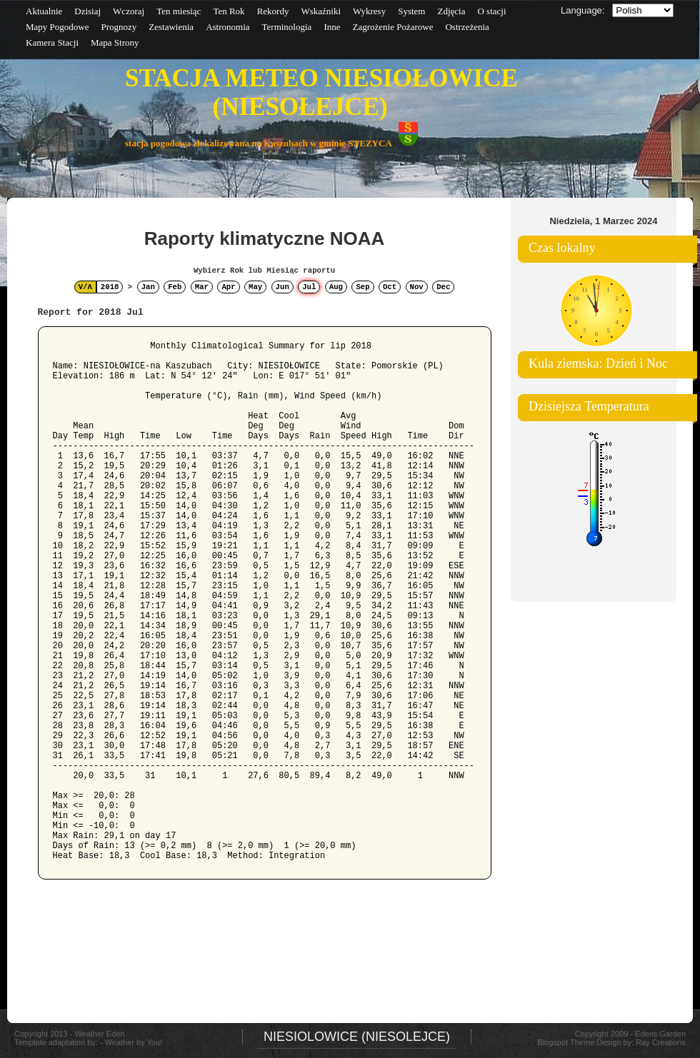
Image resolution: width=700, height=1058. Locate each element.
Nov (417, 287)
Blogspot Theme (565, 1042)
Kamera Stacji (52, 42)
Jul (309, 287)
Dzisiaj (87, 11)
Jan (148, 287)
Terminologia (287, 26)
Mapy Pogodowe (57, 26)
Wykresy (369, 11)
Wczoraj (128, 11)
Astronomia (227, 26)
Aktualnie (44, 11)
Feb (174, 287)
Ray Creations (661, 1042)
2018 (110, 287)
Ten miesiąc (178, 11)
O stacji (491, 11)
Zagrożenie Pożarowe (392, 26)
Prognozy (118, 26)
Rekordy (273, 11)
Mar (202, 287)
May (255, 287)
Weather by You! (134, 1042)
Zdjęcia (451, 11)
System (411, 11)
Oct (389, 287)
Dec (443, 287)
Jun (282, 287)
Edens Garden (660, 1033)
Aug (336, 287)
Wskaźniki (321, 11)
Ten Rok (228, 11)
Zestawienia (171, 26)
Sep (362, 287)
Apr (228, 287)
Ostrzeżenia (467, 26)
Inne (332, 26)
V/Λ (85, 287)
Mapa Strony (115, 42)
